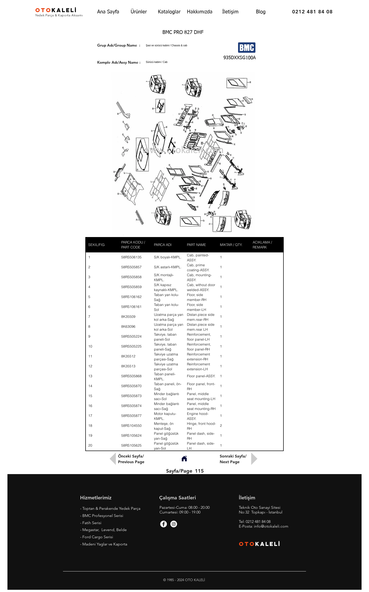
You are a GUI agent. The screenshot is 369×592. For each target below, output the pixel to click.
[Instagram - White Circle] (173, 524)
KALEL (56, 10)
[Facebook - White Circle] (163, 524)
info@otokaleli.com (271, 526)
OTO (247, 543)
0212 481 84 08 (258, 521)
